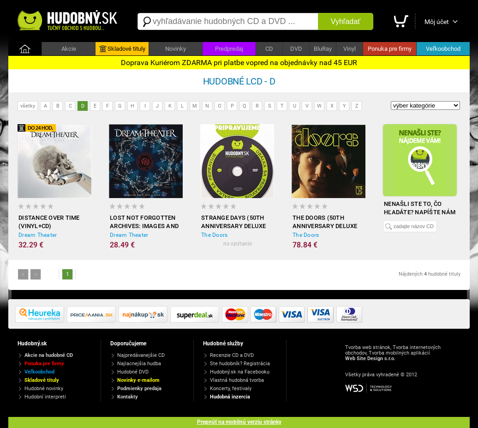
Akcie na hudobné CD (48, 355)
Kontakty (127, 397)
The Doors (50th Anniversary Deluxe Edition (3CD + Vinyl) (325, 222)
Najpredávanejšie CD (141, 355)
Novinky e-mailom (138, 380)
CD (269, 48)
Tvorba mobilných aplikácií (399, 353)
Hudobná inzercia (230, 397)
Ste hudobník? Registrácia (240, 364)
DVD (296, 48)
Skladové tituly (122, 49)
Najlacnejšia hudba (139, 364)
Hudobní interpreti (45, 397)
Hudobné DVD (133, 372)
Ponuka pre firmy (390, 48)
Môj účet (436, 21)
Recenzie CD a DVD (232, 355)
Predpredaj (229, 48)
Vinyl (349, 48)
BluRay (323, 48)
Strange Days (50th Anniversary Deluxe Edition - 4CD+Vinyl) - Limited (234, 222)
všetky (27, 106)
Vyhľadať (345, 21)
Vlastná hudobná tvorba (237, 380)
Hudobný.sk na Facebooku (239, 372)
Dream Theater (37, 235)
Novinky (175, 48)
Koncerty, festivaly (230, 389)
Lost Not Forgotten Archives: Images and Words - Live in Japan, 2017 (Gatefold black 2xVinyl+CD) (144, 222)
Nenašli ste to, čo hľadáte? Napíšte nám (419, 208)
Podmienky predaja (139, 389)
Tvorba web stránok (367, 347)
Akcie (68, 48)
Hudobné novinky (43, 389)
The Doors (214, 235)
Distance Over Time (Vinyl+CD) (49, 221)
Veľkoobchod (443, 48)
